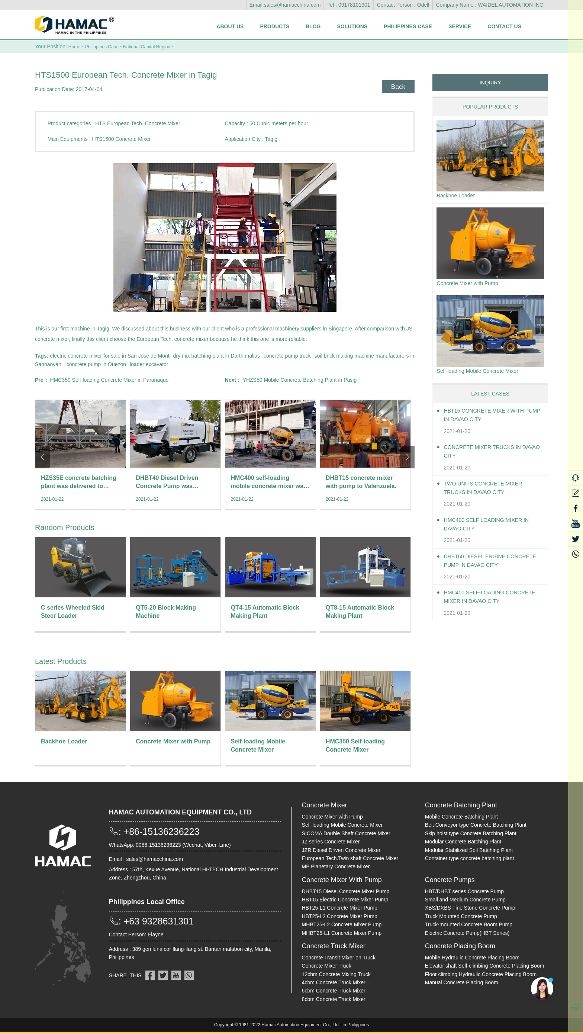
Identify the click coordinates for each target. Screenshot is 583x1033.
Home (75, 46)
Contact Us (504, 26)
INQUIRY (490, 82)
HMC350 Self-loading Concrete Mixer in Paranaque (109, 379)
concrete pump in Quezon (96, 364)
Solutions (352, 26)
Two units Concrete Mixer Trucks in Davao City (488, 491)
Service (459, 26)
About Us (230, 26)
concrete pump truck (287, 355)
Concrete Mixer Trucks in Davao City (487, 454)
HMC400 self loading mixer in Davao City (492, 527)
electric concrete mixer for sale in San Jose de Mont (109, 355)
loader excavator (149, 364)
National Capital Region (157, 46)
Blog (313, 26)
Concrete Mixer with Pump (471, 284)
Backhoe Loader (458, 196)
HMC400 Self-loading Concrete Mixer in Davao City (493, 600)
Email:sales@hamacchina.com (285, 5)
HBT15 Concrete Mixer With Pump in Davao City (489, 418)
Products (274, 26)
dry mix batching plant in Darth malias (216, 355)
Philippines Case (408, 26)
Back (396, 85)
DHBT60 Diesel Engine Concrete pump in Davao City (492, 563)
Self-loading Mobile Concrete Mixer (483, 373)
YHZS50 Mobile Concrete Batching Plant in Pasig (300, 379)
